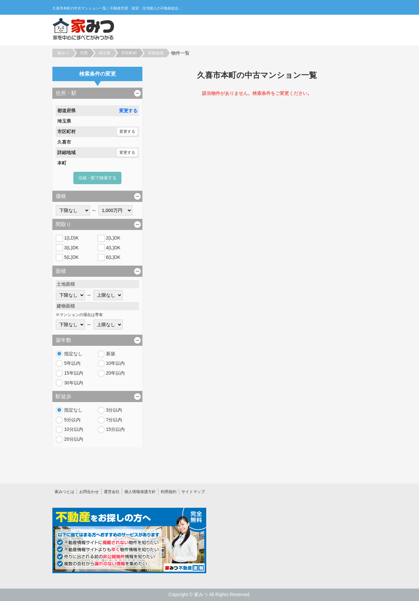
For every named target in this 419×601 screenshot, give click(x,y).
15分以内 (115, 429)
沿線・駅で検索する (97, 177)
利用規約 (168, 491)
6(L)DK (113, 257)
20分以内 (73, 439)
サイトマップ (193, 491)
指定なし (73, 353)
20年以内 (115, 373)
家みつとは (64, 491)
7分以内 (114, 419)
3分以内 (114, 410)
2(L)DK (113, 237)
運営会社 (111, 491)
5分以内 (72, 419)
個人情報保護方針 (140, 491)
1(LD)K (71, 237)
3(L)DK (71, 247)
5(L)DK (71, 257)
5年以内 (72, 363)
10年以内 (115, 363)
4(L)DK (113, 247)
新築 (110, 353)
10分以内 (73, 429)
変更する (128, 110)
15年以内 (73, 373)
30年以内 (73, 382)
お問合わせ (89, 491)
